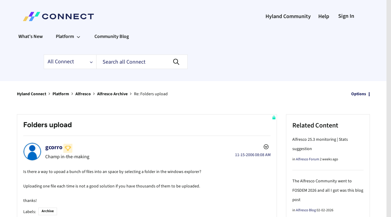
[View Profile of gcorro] (53, 147)
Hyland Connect (31, 94)
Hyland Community (288, 16)
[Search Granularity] (70, 62)
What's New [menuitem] (30, 36)
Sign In (346, 16)
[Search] (142, 62)
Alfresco (83, 94)
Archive (48, 209)
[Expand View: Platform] (78, 36)
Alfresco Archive (112, 94)
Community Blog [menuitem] (111, 36)
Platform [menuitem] (65, 36)
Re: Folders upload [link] (151, 94)
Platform (60, 94)
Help (323, 16)
